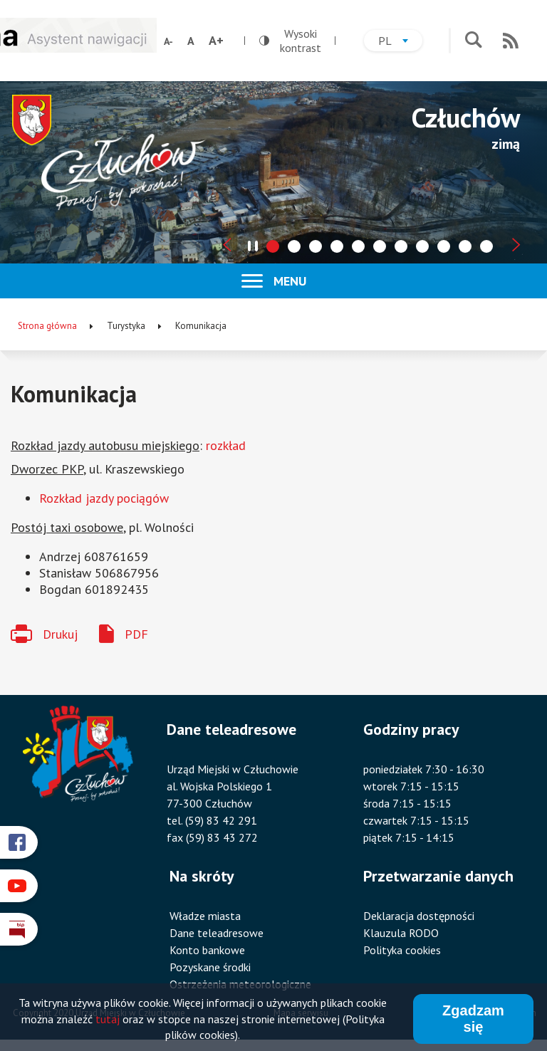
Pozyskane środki (210, 967)
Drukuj (60, 634)
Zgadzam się (473, 1019)
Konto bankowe (207, 950)
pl (400, 42)
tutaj (107, 1020)
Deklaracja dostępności (418, 916)
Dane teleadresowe (217, 933)
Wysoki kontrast (290, 40)
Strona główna (47, 326)
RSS (511, 40)
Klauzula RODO (401, 933)
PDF (136, 634)
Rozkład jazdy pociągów (104, 498)
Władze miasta (205, 916)
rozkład (226, 445)
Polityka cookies (402, 950)
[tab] (272, 246)
